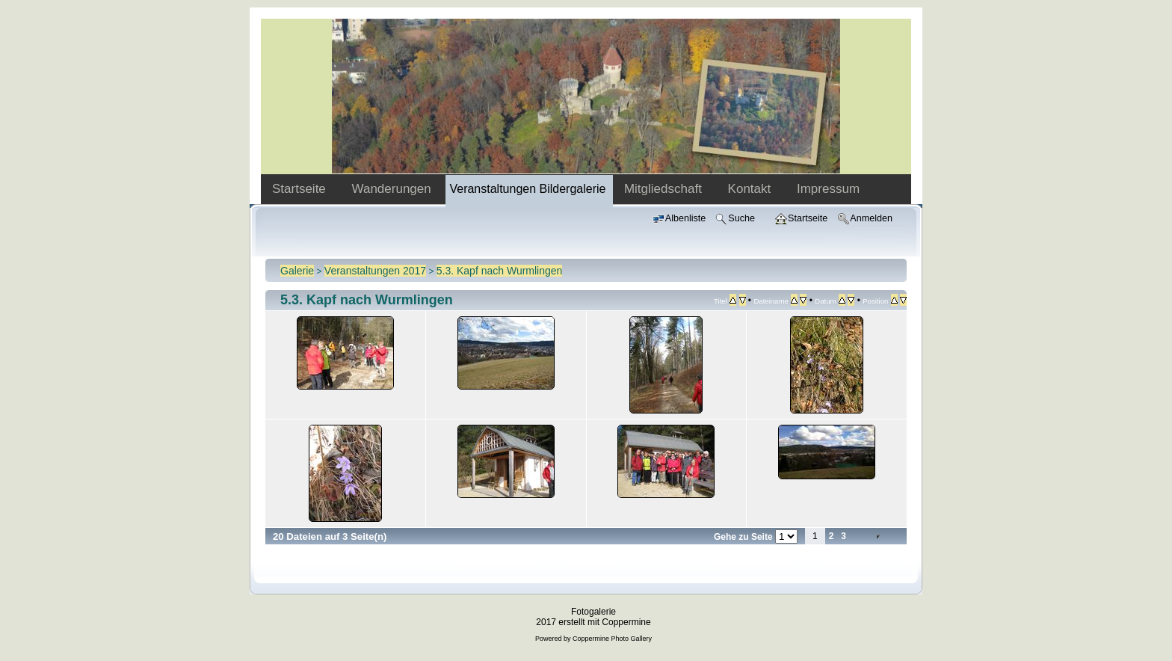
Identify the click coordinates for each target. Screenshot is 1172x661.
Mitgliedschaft (665, 189)
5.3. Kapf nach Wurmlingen (500, 271)
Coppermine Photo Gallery (612, 638)
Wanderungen (393, 189)
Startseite (301, 189)
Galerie (297, 271)
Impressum (828, 189)
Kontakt (751, 189)
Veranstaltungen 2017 (375, 271)
